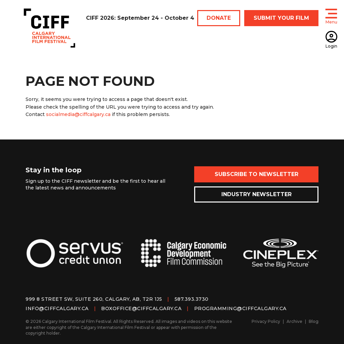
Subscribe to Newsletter (256, 174)
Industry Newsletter (256, 194)
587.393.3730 (192, 299)
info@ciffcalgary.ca (57, 308)
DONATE (219, 18)
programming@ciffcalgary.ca (240, 308)
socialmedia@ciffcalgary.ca (78, 114)
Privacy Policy (266, 321)
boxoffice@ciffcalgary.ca (141, 308)
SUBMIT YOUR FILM (281, 18)
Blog (313, 321)
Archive (294, 321)
